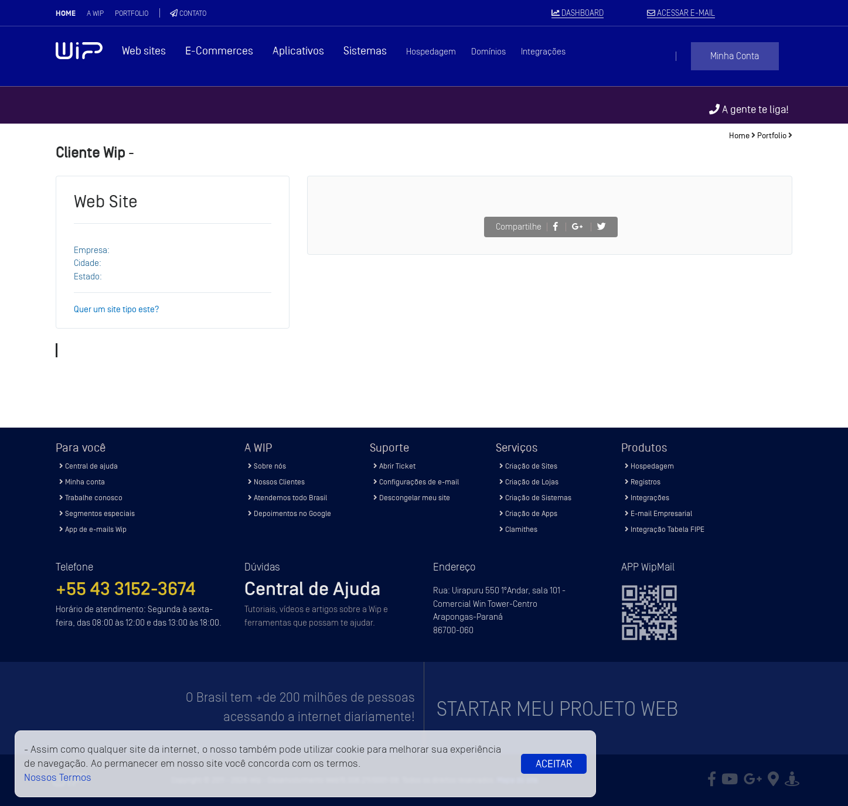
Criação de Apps (528, 513)
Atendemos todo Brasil (287, 497)
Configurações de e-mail (416, 481)
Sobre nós (267, 466)
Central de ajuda (88, 466)
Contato (188, 13)
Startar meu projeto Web (557, 709)
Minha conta (82, 481)
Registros (642, 481)
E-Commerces (219, 50)
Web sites (144, 50)
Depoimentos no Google (289, 513)
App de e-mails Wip (93, 529)
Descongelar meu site (411, 497)
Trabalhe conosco (90, 497)
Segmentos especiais (97, 513)
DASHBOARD (577, 13)
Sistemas (365, 50)
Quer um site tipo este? (116, 309)
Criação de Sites (528, 466)
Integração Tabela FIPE (664, 529)
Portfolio (131, 13)
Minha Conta (734, 56)
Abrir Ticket (394, 466)
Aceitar (554, 764)
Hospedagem (431, 51)
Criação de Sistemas (535, 497)
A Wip (95, 13)
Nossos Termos (57, 778)
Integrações (543, 51)
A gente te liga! (749, 109)
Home (66, 13)
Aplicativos (298, 50)
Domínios (488, 51)
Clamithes (518, 529)
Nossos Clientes (276, 481)
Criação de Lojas (528, 481)
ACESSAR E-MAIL (681, 13)
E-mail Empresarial (658, 513)
